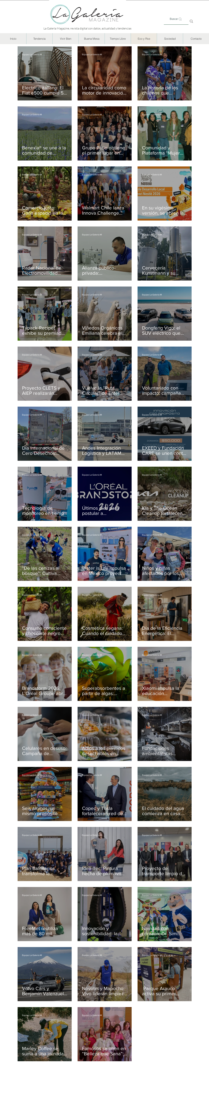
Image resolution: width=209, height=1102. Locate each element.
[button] (39, 38)
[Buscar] (176, 19)
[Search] (191, 21)
